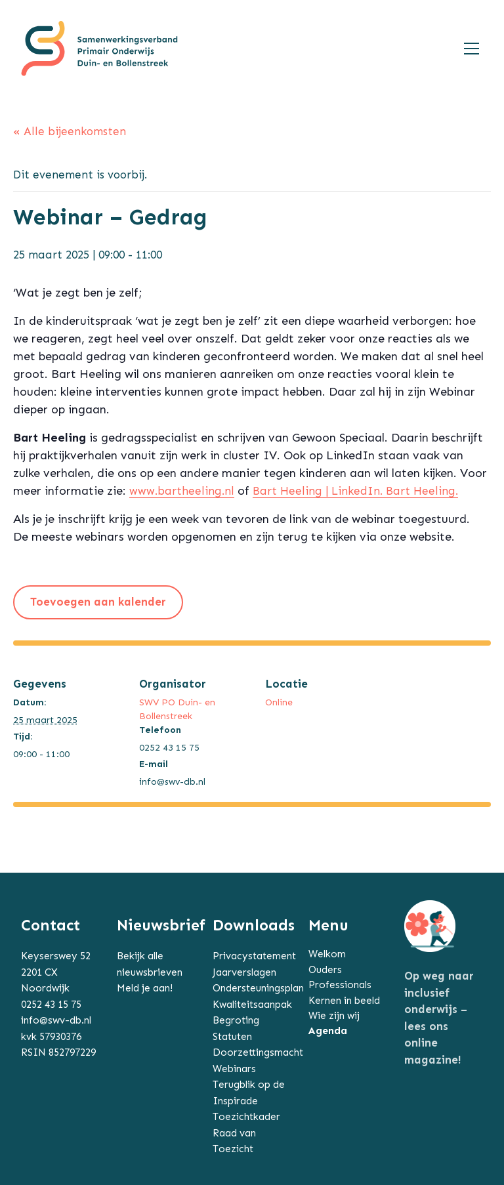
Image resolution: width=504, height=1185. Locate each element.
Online (279, 702)
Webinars (234, 1069)
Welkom (327, 954)
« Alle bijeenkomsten (69, 131)
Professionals (339, 985)
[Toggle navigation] (471, 48)
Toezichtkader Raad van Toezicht (246, 1133)
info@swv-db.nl (56, 1020)
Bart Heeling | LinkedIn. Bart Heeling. (355, 490)
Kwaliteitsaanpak (252, 1004)
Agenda (327, 1031)
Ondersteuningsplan (258, 988)
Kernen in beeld (344, 1001)
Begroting (236, 1020)
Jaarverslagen (244, 972)
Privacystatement (254, 956)
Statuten (232, 1037)
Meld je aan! (145, 988)
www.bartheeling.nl (181, 490)
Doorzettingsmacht (258, 1052)
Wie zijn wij (334, 1016)
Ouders (325, 970)
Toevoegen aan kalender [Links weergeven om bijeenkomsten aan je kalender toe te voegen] (98, 601)
